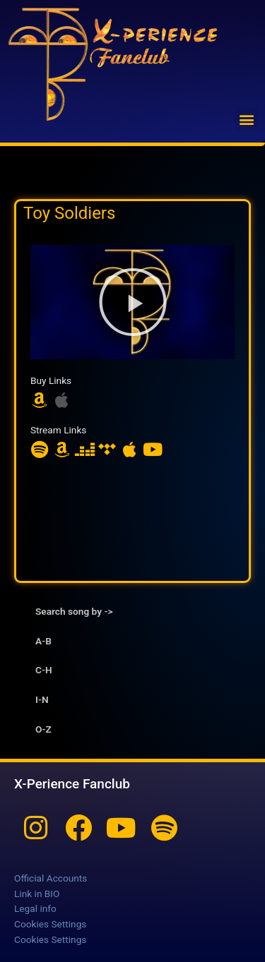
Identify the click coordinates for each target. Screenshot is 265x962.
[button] (246, 119)
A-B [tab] (43, 641)
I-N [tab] (42, 699)
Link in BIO (36, 893)
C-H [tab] (43, 669)
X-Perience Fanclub (72, 784)
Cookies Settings (50, 924)
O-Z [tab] (43, 729)
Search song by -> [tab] (73, 611)
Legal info (35, 908)
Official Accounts (50, 878)
